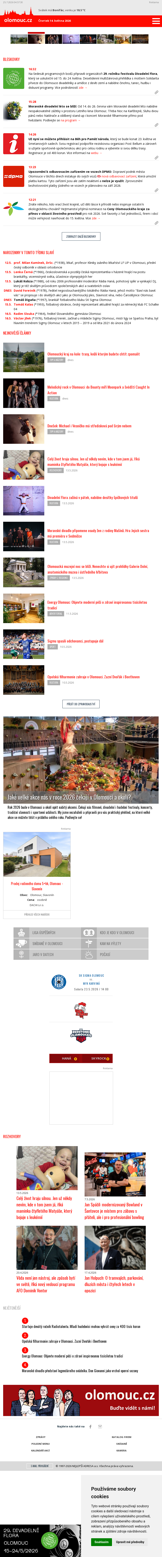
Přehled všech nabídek (37, 1000)
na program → (71, 207)
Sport (53, 734)
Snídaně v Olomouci (47, 1029)
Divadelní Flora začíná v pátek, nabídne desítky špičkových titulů (97, 585)
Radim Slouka (24, 401)
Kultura (54, 486)
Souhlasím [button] (101, 1542)
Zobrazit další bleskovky (81, 324)
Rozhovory (56, 558)
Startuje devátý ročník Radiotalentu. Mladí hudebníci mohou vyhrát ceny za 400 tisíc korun (81, 1412)
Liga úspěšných (43, 1018)
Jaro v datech (43, 1040)
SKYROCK (98, 1144)
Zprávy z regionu (59, 666)
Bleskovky (11, 146)
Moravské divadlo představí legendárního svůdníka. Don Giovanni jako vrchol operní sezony (80, 1456)
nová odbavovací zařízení (119, 264)
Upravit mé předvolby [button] (130, 1542)
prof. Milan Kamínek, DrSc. (34, 350)
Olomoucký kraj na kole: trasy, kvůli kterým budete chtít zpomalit (98, 441)
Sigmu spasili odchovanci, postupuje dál (78, 728)
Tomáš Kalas (23, 392)
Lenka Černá (23, 359)
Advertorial (56, 701)
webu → (96, 240)
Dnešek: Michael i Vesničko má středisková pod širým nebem (94, 513)
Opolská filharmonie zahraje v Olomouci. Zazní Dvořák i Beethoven (99, 764)
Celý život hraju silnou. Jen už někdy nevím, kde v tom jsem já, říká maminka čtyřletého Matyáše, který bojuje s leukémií (99, 549)
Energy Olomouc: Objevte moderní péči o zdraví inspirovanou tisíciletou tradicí (72, 1442)
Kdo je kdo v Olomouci (117, 1018)
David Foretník (25, 378)
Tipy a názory (56, 447)
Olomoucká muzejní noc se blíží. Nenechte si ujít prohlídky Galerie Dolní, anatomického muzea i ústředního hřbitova (98, 656)
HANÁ (66, 1144)
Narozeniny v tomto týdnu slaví (28, 339)
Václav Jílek (22, 406)
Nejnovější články (17, 420)
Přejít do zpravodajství (81, 793)
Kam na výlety (110, 1029)
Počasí (105, 1040)
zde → (83, 175)
